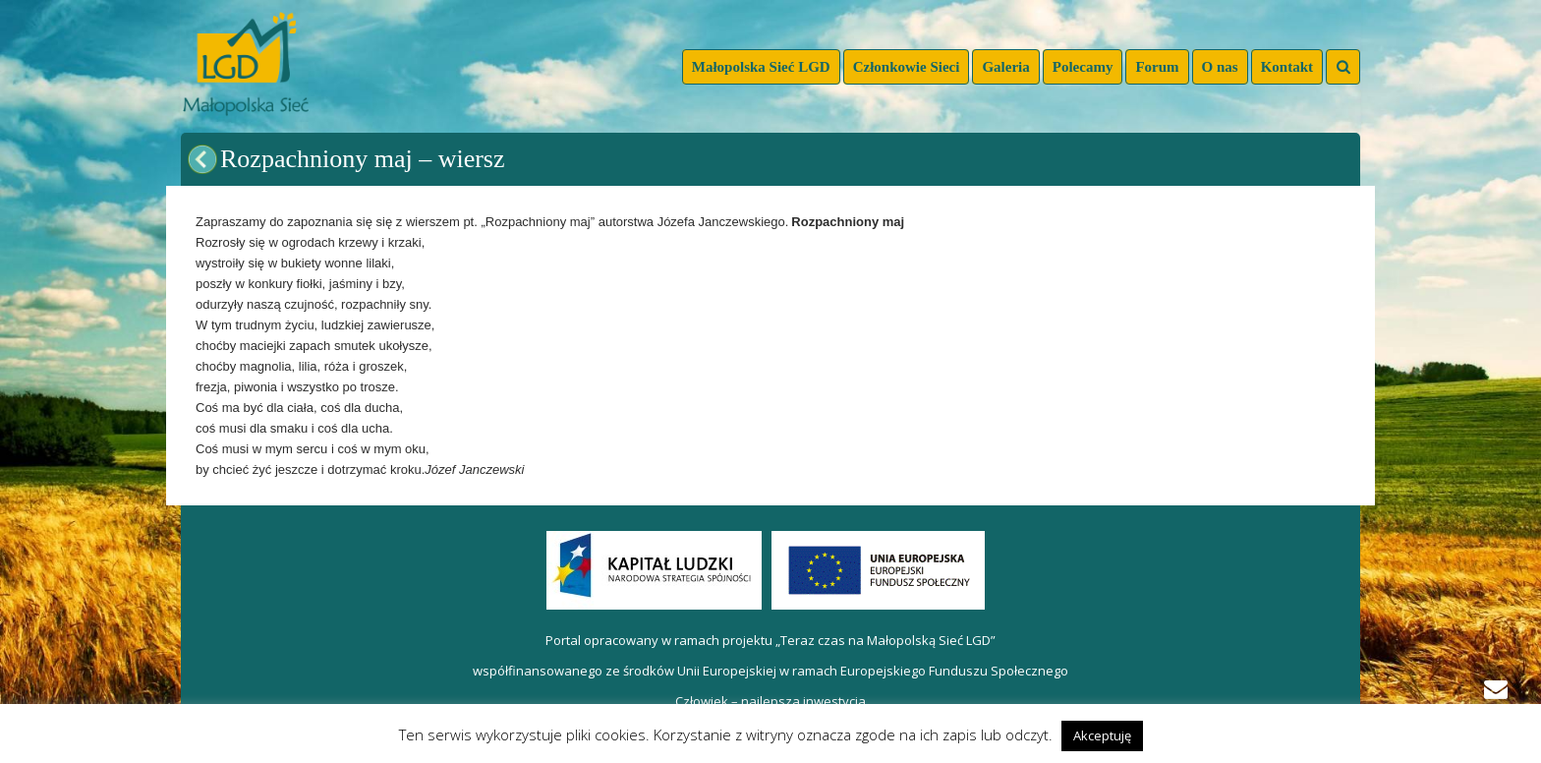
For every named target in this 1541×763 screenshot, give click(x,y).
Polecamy (1083, 67)
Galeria (1005, 67)
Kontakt (1287, 67)
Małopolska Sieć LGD (761, 67)
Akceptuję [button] (1102, 735)
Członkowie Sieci (906, 67)
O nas (1220, 67)
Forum (1156, 67)
